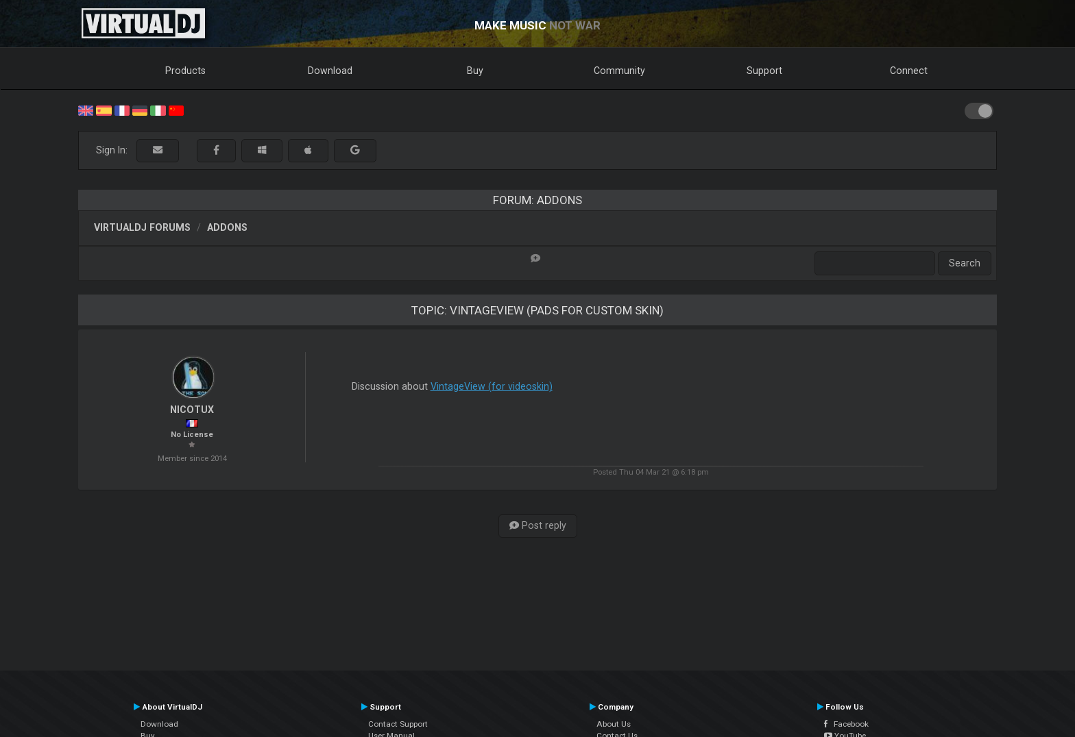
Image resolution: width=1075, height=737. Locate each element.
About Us (613, 724)
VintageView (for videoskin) (492, 386)
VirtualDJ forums (142, 227)
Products (185, 70)
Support (764, 70)
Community (619, 70)
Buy (475, 70)
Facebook (846, 724)
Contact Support (398, 724)
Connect (909, 70)
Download (330, 70)
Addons (227, 227)
